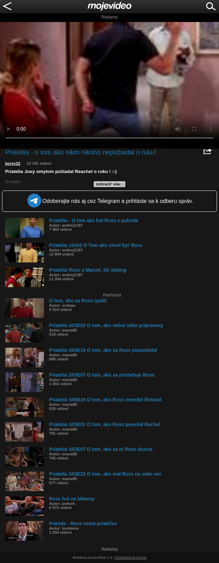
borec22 (12, 163)
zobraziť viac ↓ (110, 184)
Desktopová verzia (131, 557)
